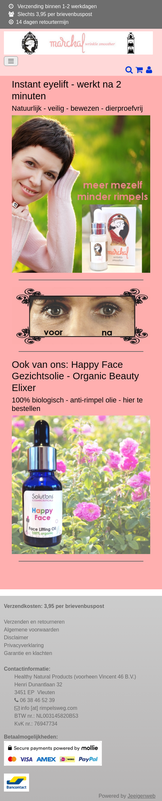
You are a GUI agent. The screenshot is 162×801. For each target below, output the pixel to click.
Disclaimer (16, 637)
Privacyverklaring (24, 645)
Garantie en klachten (28, 653)
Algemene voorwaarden (31, 629)
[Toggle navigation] (11, 61)
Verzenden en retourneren (34, 622)
